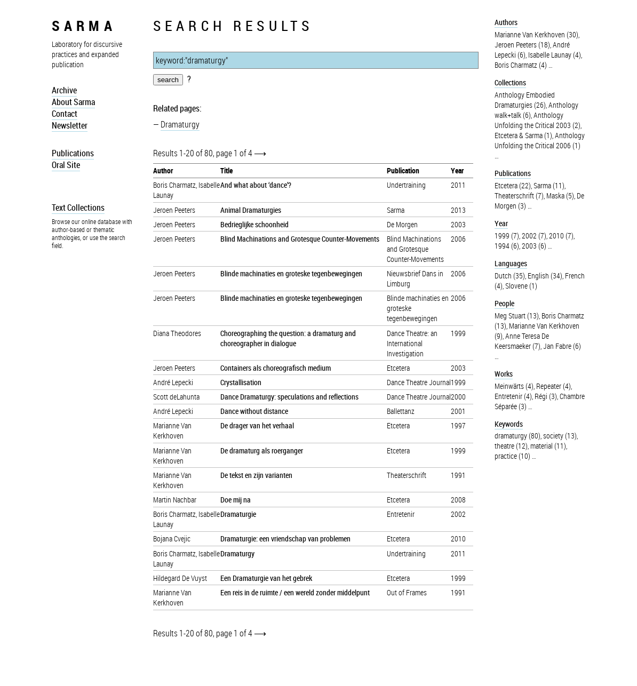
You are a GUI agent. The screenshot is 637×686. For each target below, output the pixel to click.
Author (163, 170)
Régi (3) (546, 396)
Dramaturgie (238, 514)
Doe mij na (235, 499)
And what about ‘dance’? (255, 185)
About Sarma (73, 102)
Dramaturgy (180, 124)
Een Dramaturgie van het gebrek (266, 578)
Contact (64, 113)
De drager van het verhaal (257, 425)
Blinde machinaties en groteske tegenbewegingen (291, 273)
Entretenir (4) (513, 396)
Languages (511, 263)
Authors (506, 22)
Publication (403, 170)
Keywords (509, 424)
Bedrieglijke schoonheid (254, 224)
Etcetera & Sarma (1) (523, 135)
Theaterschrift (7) (519, 195)
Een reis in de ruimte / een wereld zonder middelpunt (295, 592)
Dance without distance (254, 411)
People (504, 303)
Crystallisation (240, 382)
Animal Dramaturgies (250, 210)
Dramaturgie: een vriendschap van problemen (285, 538)
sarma (84, 25)
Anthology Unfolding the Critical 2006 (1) (540, 140)
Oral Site (66, 165)
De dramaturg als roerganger (261, 450)
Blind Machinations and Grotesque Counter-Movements (299, 239)
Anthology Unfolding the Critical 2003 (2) (537, 120)
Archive (64, 90)
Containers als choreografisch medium (275, 368)
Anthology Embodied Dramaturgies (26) (525, 100)
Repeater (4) (553, 386)
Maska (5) (560, 195)
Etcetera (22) (513, 185)
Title (226, 170)
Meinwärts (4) (514, 386)
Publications (73, 153)
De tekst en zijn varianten (256, 475)
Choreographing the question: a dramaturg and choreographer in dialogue (288, 338)
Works (504, 374)
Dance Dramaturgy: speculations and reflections (289, 397)
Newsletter (69, 125)
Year (457, 170)
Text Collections (78, 207)
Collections (510, 82)
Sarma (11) (549, 185)
